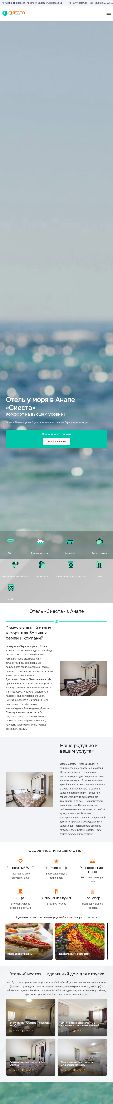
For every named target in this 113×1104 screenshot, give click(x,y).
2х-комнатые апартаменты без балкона (27, 1064)
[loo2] (13, 13)
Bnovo (105, 449)
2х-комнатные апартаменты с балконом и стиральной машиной (80, 1024)
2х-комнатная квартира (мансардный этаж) (30, 1024)
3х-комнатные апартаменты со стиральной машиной (78, 1064)
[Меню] (109, 13)
